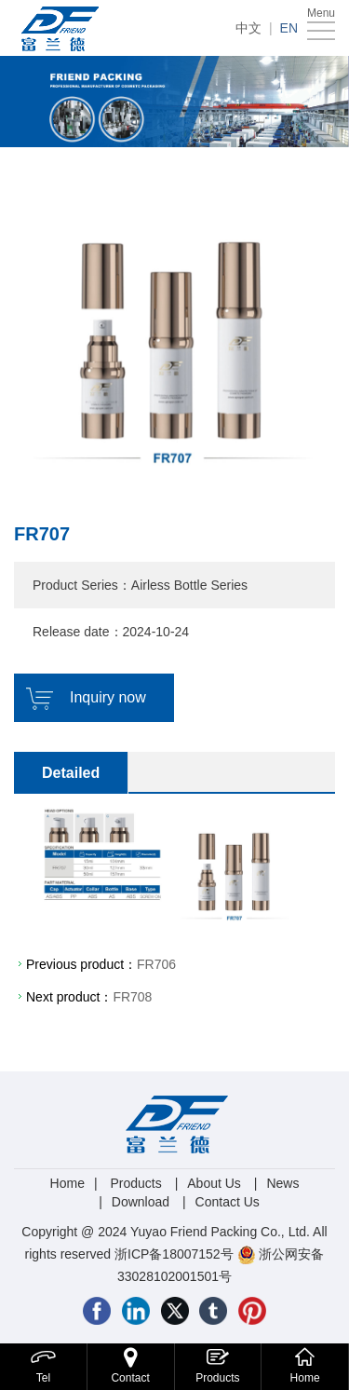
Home (67, 1183)
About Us (214, 1183)
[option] (174, 326)
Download (140, 1201)
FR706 (156, 964)
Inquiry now (108, 697)
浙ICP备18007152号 (174, 1254)
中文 (248, 27)
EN (289, 27)
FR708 (132, 996)
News (282, 1183)
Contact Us (227, 1201)
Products (135, 1183)
